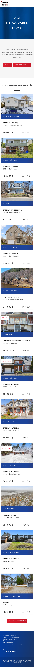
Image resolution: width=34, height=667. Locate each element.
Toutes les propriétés (17, 621)
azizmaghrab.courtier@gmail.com (17, 644)
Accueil (8, 64)
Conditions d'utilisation (18, 661)
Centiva (20, 665)
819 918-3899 (10, 642)
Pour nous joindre (22, 64)
